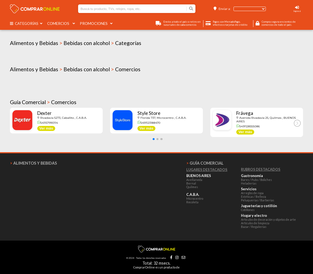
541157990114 (47, 123)
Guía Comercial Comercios (43, 102)
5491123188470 (148, 123)
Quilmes (192, 187)
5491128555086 (248, 126)
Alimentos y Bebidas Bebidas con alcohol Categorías (75, 43)
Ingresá (297, 11)
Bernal (191, 183)
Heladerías (248, 183)
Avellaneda (194, 179)
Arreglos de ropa (252, 193)
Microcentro (194, 198)
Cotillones (247, 210)
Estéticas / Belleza (253, 196)
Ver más (46, 128)
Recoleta (192, 202)
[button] (154, 139)
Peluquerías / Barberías (257, 200)
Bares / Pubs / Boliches (256, 179)
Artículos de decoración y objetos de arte (268, 219)
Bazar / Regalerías (253, 226)
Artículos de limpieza (255, 223)
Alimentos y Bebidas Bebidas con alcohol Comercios (75, 69)
